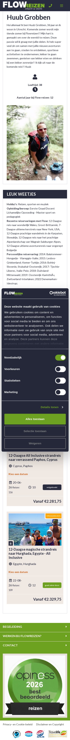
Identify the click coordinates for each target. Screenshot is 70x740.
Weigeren (35, 443)
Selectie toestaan (35, 431)
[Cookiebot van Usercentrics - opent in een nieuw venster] (50, 293)
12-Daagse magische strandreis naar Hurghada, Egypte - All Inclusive (33, 553)
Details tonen (49, 407)
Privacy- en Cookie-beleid (17, 724)
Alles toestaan (35, 419)
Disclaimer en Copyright (50, 724)
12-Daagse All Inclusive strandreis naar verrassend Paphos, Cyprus (35, 458)
